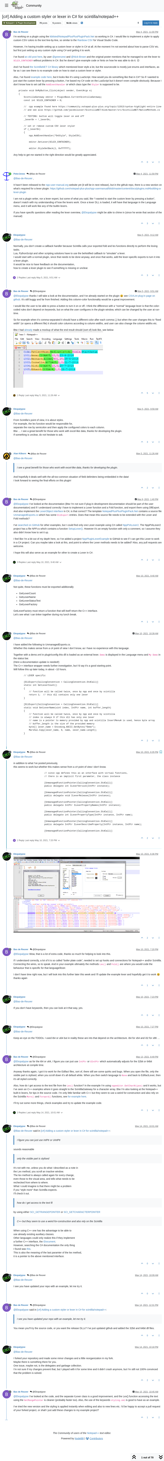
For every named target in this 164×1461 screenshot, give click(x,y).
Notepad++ (93, 1433)
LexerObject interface (51, 511)
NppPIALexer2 (131, 525)
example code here (41, 77)
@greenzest (59, 56)
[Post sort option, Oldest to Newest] (138, 22)
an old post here (33, 56)
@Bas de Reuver (36, 174)
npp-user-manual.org (57, 184)
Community (34, 5)
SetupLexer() (76, 528)
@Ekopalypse (89, 212)
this (29, 1248)
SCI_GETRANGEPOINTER (45, 1212)
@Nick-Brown (78, 56)
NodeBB (79, 1438)
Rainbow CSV (85, 40)
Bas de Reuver (20, 32)
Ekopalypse (19, 235)
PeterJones (19, 174)
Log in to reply (151, 23)
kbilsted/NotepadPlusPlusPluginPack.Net (72, 36)
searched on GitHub (29, 525)
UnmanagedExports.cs (25, 514)
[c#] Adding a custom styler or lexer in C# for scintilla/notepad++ (75, 1130)
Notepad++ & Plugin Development (19, 23)
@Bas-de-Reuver (22, 178)
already (28, 329)
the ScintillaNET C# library (44, 67)
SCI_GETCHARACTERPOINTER (82, 1212)
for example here (77, 1096)
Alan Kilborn (19, 453)
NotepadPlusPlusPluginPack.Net (120, 511)
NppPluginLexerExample (95, 538)
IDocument (49, 1241)
